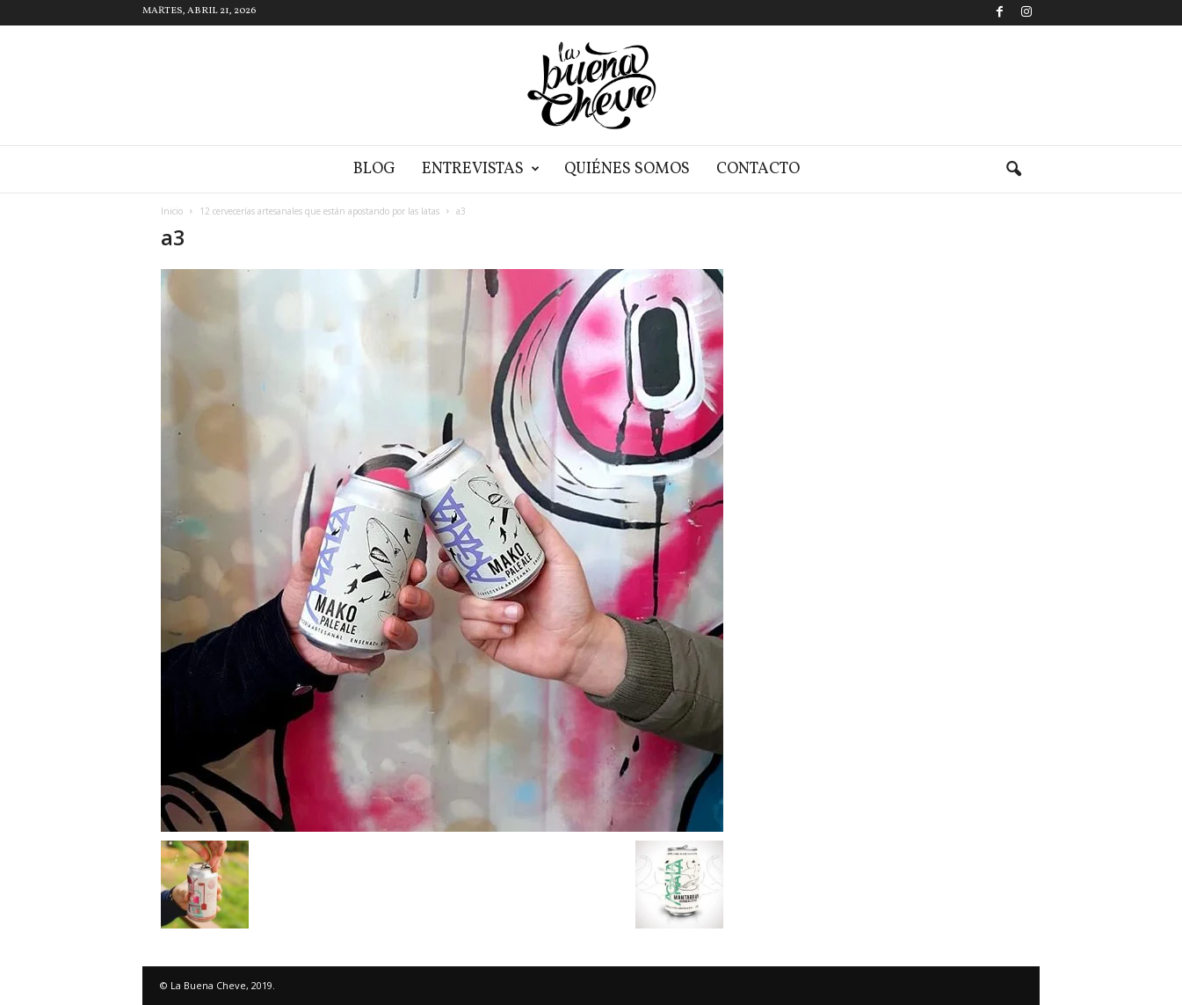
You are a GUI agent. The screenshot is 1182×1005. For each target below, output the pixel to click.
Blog (374, 169)
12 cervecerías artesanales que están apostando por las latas (319, 211)
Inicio (172, 211)
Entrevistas (481, 169)
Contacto (758, 169)
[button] (1013, 169)
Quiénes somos (627, 169)
